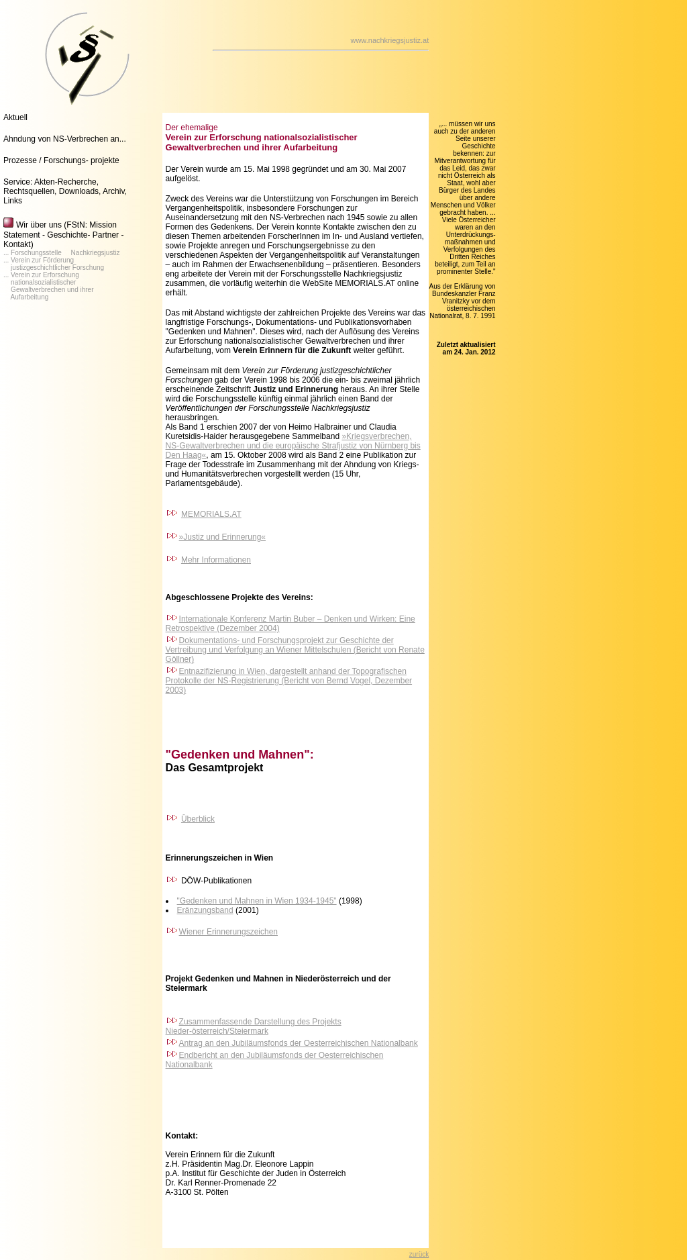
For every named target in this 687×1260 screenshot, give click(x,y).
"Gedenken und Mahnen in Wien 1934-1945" (257, 901)
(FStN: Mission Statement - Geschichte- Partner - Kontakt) (63, 234)
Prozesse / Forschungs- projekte (61, 160)
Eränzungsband (205, 910)
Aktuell (15, 117)
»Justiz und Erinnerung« (216, 537)
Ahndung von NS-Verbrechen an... (64, 139)
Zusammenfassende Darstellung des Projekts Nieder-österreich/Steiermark (253, 1026)
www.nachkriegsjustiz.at (389, 40)
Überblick (198, 819)
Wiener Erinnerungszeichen (228, 931)
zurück (419, 1254)
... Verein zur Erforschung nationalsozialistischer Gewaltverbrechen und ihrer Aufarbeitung (48, 286)
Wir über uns (39, 225)
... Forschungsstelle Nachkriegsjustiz (61, 252)
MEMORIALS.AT (211, 514)
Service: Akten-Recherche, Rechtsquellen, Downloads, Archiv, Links (65, 191)
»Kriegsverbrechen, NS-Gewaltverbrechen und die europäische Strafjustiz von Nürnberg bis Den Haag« (293, 446)
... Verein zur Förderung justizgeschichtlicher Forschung (53, 263)
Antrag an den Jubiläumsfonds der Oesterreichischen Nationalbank (298, 1043)
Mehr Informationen (216, 560)
